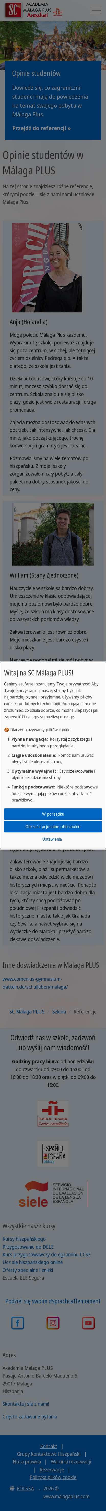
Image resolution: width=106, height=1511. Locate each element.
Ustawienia (52, 839)
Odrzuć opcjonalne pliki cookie (53, 826)
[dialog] (53, 755)
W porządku (53, 814)
